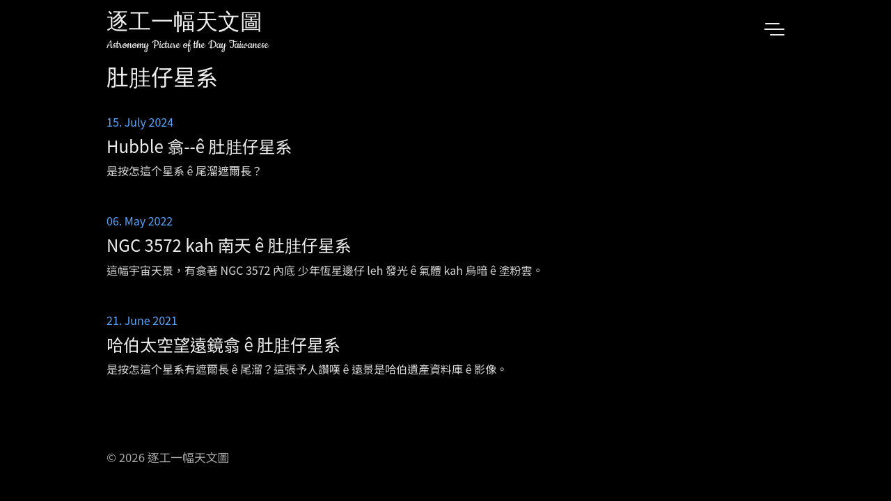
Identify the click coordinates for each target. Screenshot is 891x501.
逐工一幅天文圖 (184, 24)
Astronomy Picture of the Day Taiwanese (188, 45)
